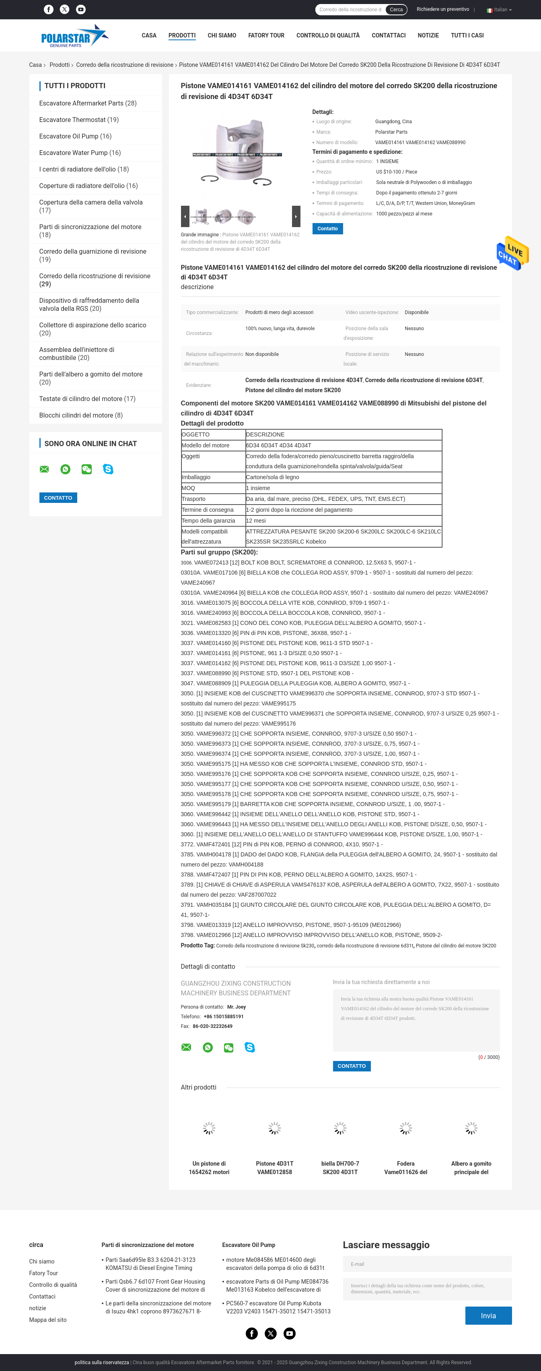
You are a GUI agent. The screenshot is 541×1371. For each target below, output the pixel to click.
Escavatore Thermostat (72, 120)
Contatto (328, 228)
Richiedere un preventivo (443, 9)
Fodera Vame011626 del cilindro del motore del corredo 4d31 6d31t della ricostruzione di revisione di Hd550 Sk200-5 (406, 1168)
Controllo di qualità (328, 35)
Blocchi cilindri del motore (76, 415)
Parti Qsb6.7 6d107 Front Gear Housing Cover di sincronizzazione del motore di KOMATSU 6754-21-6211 (156, 1286)
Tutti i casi (467, 35)
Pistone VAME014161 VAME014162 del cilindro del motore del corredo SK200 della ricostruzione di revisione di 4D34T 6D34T (240, 242)
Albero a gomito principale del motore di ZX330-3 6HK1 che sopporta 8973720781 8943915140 (471, 1168)
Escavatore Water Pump (73, 153)
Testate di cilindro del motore (81, 399)
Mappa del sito (48, 1320)
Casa (149, 35)
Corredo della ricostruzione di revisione (124, 65)
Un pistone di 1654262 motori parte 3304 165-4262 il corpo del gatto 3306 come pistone (209, 1168)
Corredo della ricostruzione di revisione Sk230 (265, 946)
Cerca (396, 9)
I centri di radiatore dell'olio (77, 169)
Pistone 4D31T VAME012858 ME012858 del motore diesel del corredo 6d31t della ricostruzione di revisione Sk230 (274, 1168)
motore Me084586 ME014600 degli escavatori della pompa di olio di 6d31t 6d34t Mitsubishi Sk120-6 (275, 1265)
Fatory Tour (266, 35)
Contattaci (389, 35)
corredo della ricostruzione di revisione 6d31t (365, 946)
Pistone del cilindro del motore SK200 (456, 946)
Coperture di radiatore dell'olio (82, 186)
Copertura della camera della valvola (91, 202)
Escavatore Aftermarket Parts (81, 103)
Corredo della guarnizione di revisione (92, 251)
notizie (428, 35)
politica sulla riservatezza (102, 1362)
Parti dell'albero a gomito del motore (91, 374)
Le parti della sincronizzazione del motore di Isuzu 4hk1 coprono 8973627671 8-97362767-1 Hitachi (159, 1308)
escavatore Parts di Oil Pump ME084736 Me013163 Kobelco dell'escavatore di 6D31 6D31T (277, 1286)
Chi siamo (222, 35)
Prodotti (182, 35)
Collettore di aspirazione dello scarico (92, 325)
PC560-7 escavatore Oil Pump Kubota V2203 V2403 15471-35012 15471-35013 (278, 1307)
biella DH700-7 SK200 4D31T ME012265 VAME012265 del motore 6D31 (340, 1168)
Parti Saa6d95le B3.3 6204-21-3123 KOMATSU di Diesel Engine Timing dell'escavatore (151, 1265)
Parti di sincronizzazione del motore (90, 227)
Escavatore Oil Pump (69, 136)
